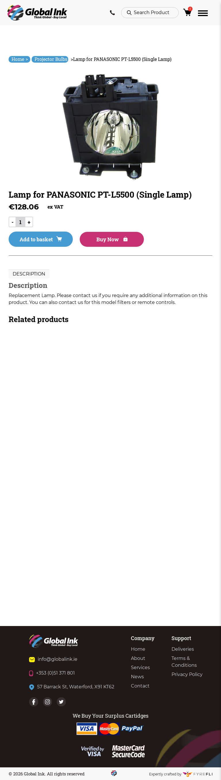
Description (29, 274)
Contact (140, 686)
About (138, 658)
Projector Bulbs (51, 59)
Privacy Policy (187, 674)
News (137, 676)
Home (20, 59)
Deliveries (183, 649)
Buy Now (111, 239)
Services (140, 667)
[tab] (29, 274)
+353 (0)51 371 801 (52, 673)
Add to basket (41, 239)
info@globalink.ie (53, 659)
